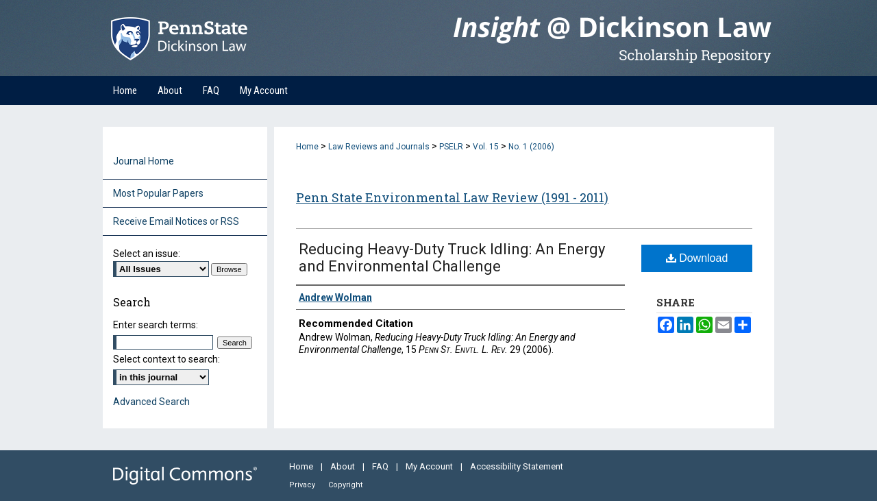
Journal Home (143, 161)
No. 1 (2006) (531, 146)
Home (307, 146)
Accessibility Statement (516, 466)
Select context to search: (166, 359)
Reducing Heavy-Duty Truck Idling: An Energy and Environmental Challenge (452, 258)
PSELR (451, 146)
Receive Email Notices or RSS (176, 221)
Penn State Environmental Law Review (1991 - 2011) (452, 197)
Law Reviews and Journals (379, 146)
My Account (430, 466)
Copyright (345, 484)
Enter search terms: (155, 324)
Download (697, 258)
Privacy (303, 484)
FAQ (381, 466)
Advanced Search (151, 401)
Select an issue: (146, 253)
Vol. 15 (486, 146)
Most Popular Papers (158, 193)
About (343, 466)
